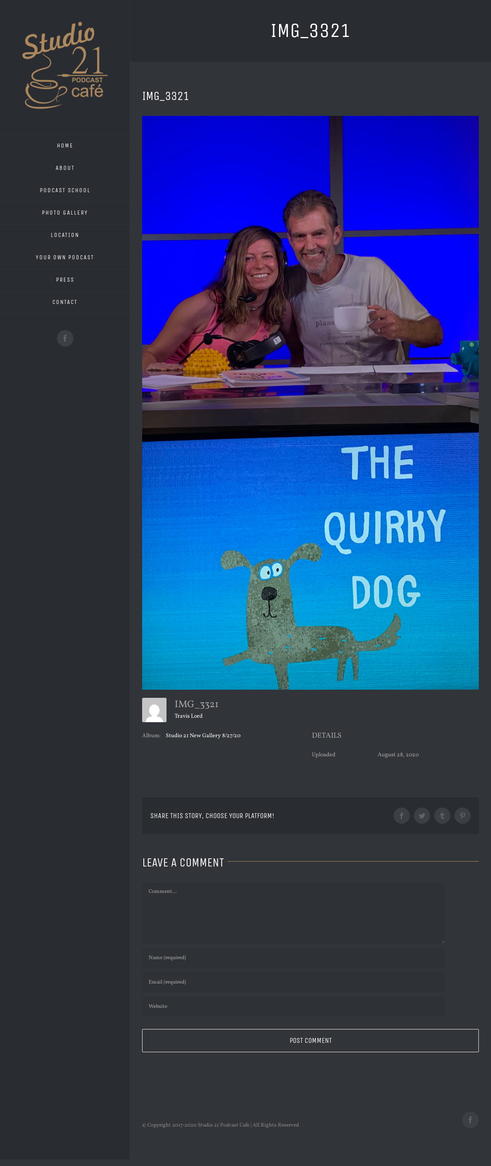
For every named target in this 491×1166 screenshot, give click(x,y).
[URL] (293, 1007)
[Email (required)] (293, 982)
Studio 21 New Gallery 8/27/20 (203, 736)
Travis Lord (189, 716)
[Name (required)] (293, 958)
